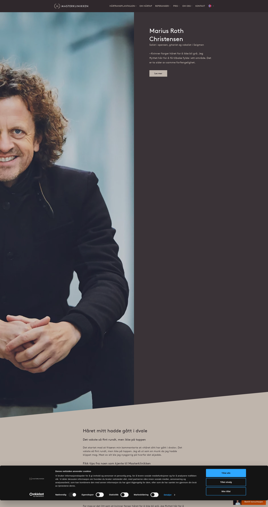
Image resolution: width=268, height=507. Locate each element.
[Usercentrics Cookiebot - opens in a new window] (37, 455)
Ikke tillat (226, 451)
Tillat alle (226, 433)
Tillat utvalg (226, 442)
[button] (211, 6)
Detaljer (168, 455)
